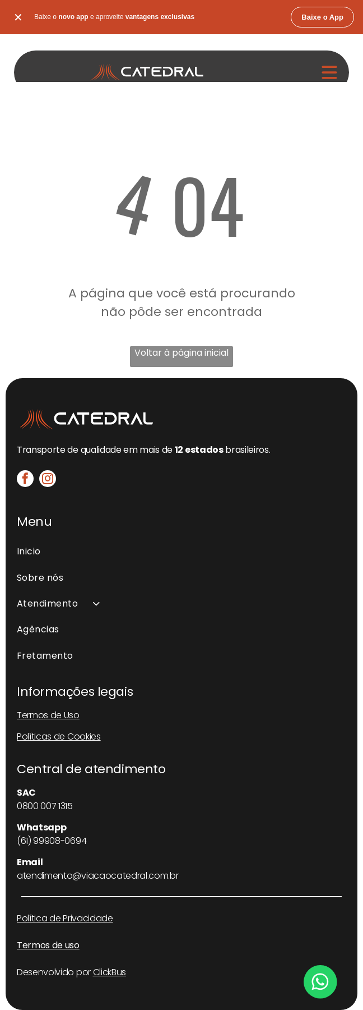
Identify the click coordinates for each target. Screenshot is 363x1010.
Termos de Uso (48, 715)
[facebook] (25, 480)
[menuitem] (181, 551)
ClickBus (109, 972)
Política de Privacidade (65, 918)
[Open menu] (329, 72)
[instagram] (47, 480)
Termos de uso (48, 945)
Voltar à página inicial (181, 352)
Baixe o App (322, 17)
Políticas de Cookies (59, 736)
